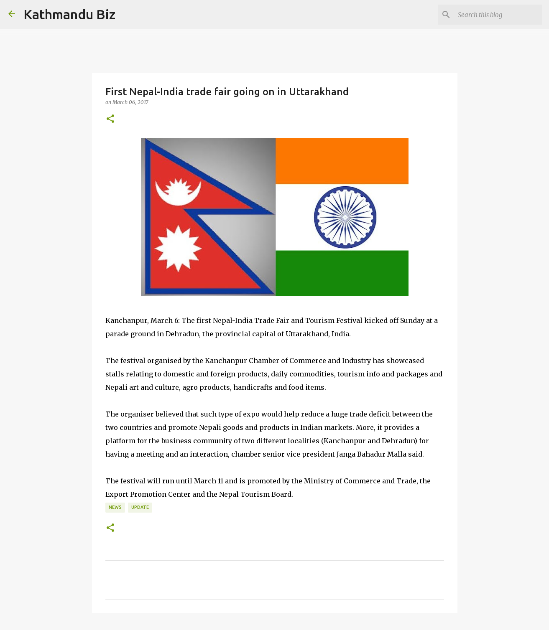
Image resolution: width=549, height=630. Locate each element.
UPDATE (140, 507)
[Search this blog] (498, 15)
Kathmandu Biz (69, 14)
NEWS (115, 507)
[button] (110, 119)
